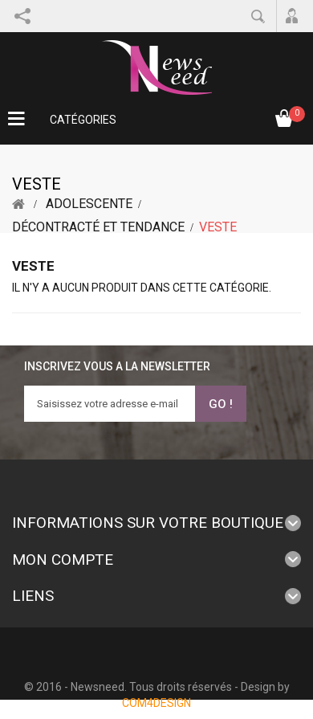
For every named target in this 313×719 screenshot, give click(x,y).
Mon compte (62, 559)
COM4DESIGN (156, 703)
